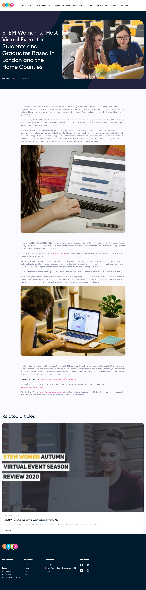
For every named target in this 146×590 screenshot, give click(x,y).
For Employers (7, 574)
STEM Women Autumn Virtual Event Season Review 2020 (31, 519)
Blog (25, 571)
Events (15, 78)
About (25, 574)
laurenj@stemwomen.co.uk (32, 387)
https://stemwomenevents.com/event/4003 (57, 379)
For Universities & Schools (11, 578)
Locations (27, 565)
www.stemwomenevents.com (52, 392)
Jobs (4, 565)
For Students (6, 571)
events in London (60, 253)
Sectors (26, 568)
